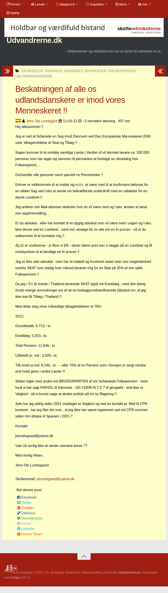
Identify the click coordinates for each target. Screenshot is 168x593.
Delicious (26, 519)
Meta (115, 5)
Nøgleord (62, 5)
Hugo (15, 584)
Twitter (24, 509)
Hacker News (29, 540)
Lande (35, 5)
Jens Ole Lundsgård (42, 127)
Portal (12, 5)
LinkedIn (26, 535)
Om (136, 5)
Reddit (24, 530)
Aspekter (90, 5)
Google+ (26, 514)
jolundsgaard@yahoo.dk (55, 485)
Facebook (27, 504)
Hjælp (12, 16)
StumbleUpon (29, 525)
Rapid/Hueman (130, 579)
